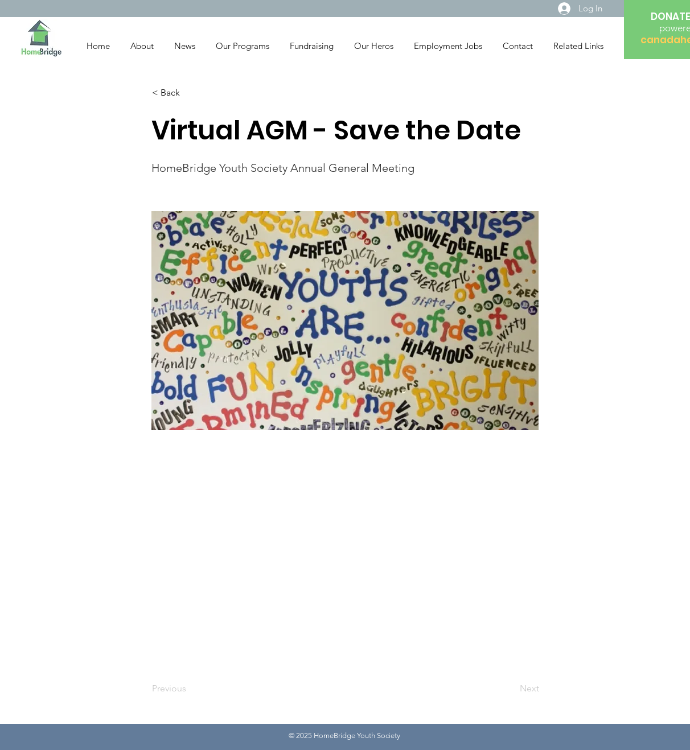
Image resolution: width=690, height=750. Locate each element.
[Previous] (189, 688)
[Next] (510, 688)
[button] (189, 92)
